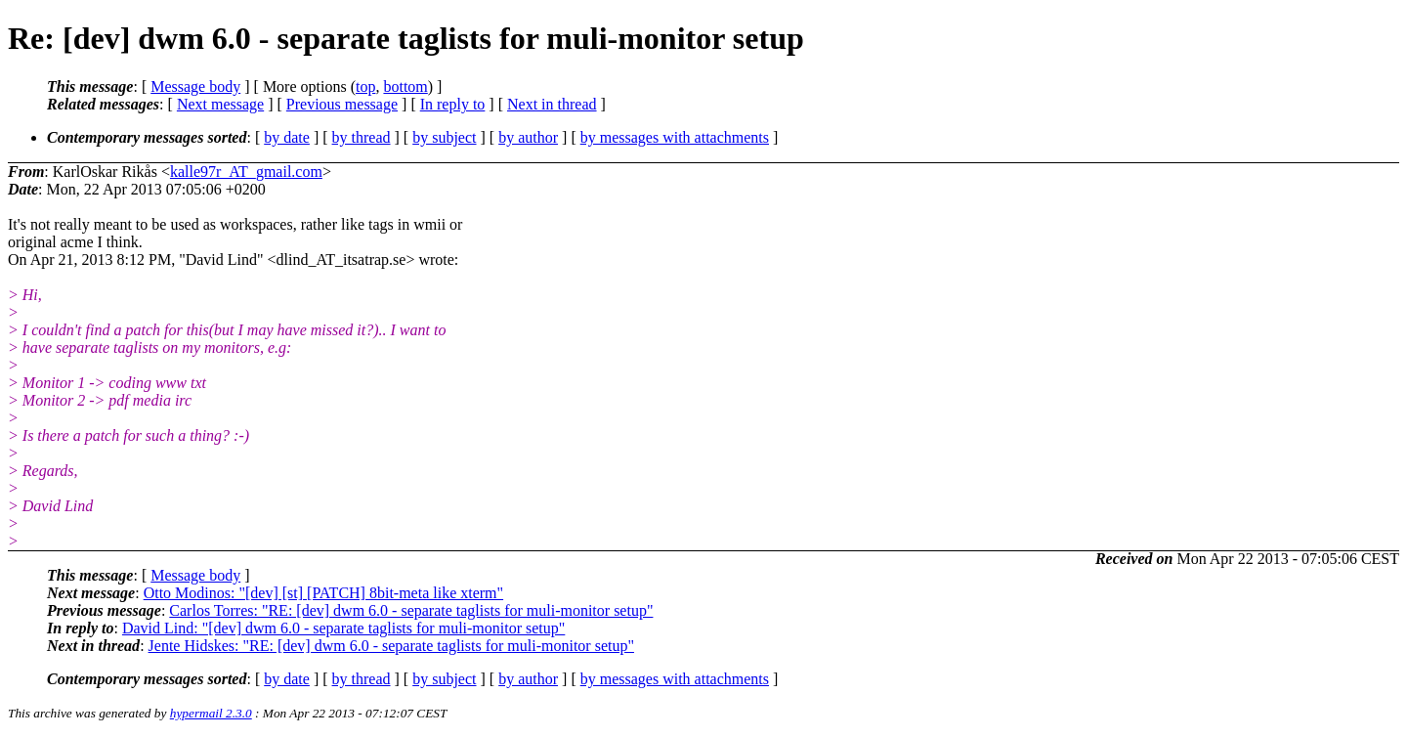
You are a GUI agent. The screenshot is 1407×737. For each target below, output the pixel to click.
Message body (195, 86)
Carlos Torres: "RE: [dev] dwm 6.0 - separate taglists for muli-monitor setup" (411, 610)
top (365, 86)
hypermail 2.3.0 (211, 713)
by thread (361, 137)
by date (287, 137)
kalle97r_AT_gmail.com (246, 171)
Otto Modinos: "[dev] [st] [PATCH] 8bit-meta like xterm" (323, 593)
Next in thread (552, 104)
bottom (405, 86)
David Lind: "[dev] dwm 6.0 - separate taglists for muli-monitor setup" (343, 628)
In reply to (453, 104)
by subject (444, 137)
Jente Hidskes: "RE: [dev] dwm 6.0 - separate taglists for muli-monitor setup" (391, 645)
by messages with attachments (674, 137)
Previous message (342, 104)
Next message (220, 104)
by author (528, 137)
